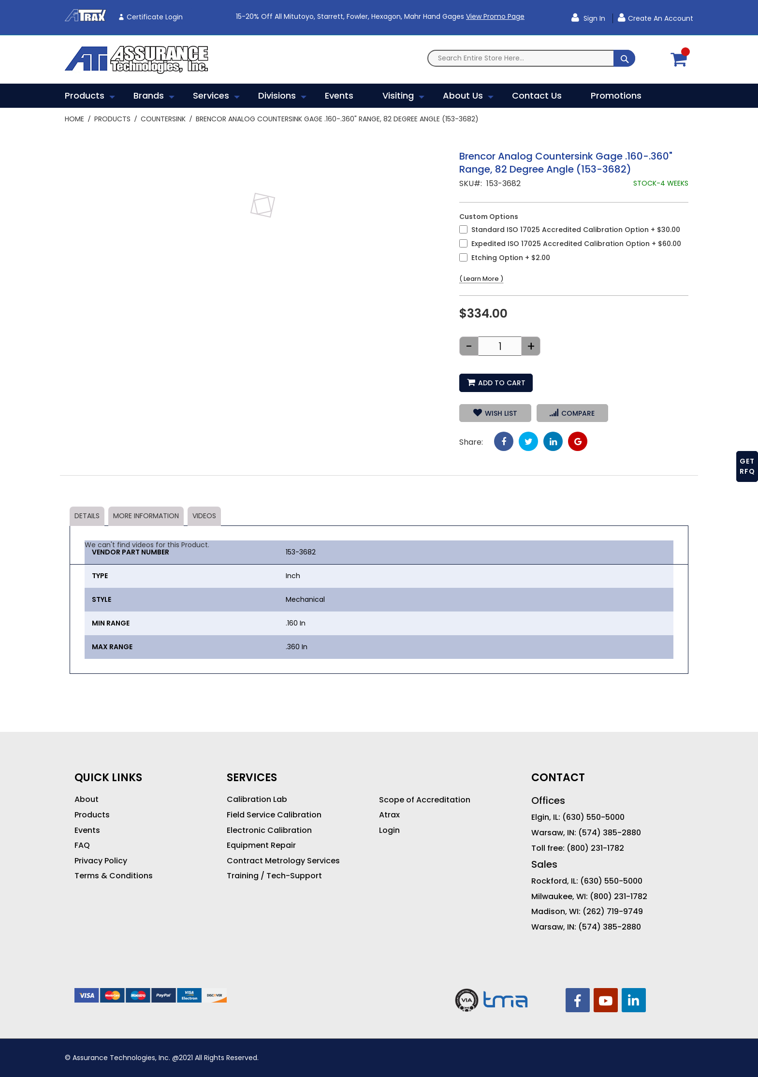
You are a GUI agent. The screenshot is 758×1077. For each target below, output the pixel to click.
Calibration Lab (257, 799)
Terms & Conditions (113, 876)
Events (87, 830)
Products (112, 119)
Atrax (389, 815)
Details (87, 516)
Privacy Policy (100, 861)
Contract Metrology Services (283, 861)
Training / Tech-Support (274, 876)
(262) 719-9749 (613, 911)
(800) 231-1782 (595, 848)
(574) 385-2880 (609, 833)
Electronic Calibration (269, 830)
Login (389, 830)
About (86, 799)
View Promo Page (495, 16)
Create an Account (660, 18)
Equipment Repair (261, 845)
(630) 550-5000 (593, 817)
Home (74, 119)
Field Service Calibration (274, 815)
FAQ (82, 845)
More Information (146, 516)
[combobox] (531, 58)
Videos (204, 516)
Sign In (593, 18)
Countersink (163, 119)
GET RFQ (747, 466)
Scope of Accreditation (424, 800)
